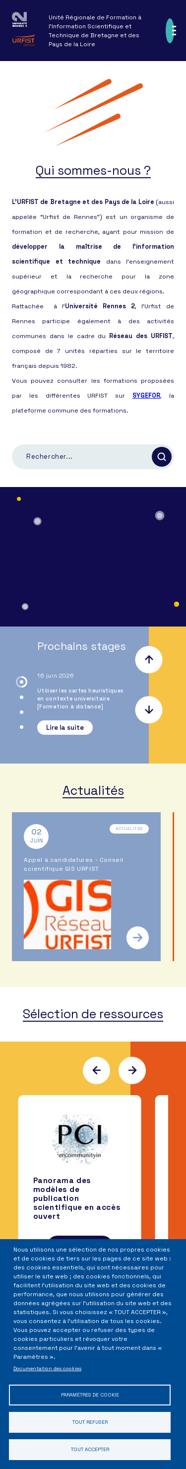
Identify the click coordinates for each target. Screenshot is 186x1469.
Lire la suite (65, 727)
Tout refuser (90, 1422)
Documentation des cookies (47, 1368)
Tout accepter (90, 1449)
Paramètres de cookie (90, 1395)
